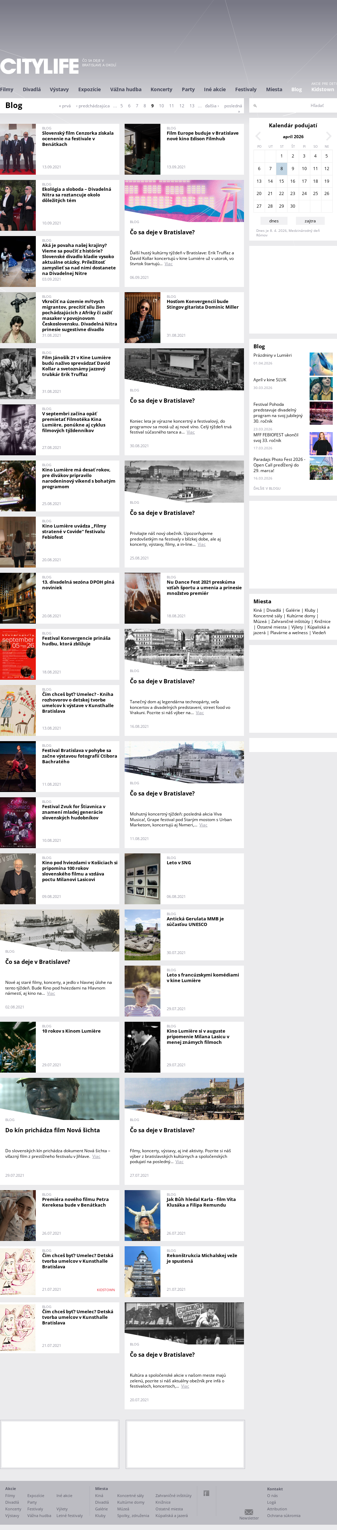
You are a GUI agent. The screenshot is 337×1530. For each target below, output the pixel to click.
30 (292, 206)
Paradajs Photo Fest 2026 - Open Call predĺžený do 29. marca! (279, 465)
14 (270, 181)
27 (259, 206)
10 (161, 106)
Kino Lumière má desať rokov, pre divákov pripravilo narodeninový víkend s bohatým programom (78, 478)
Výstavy (59, 89)
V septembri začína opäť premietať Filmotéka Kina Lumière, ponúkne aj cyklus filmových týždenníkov (73, 422)
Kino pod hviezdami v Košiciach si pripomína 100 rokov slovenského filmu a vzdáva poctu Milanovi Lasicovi (80, 871)
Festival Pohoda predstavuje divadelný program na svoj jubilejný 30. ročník (278, 412)
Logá (271, 1502)
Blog (296, 89)
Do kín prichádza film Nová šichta (52, 1130)
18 (315, 181)
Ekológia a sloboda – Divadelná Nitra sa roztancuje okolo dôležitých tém (76, 194)
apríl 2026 (293, 137)
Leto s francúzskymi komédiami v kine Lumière (203, 978)
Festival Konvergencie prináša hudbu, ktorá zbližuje (76, 641)
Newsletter (249, 1518)
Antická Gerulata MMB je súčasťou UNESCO (195, 921)
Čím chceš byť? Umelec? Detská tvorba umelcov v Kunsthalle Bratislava (77, 1261)
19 (326, 181)
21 (270, 193)
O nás (272, 1495)
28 (270, 206)
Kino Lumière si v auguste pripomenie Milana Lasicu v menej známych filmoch (198, 1036)
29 (281, 206)
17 (304, 181)
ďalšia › (212, 106)
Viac (169, 264)
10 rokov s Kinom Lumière (71, 1031)
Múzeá (260, 621)
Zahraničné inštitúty (290, 621)
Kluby (310, 610)
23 (292, 193)
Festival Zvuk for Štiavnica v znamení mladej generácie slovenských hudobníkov (73, 812)
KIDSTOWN (106, 1289)
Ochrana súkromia (283, 1515)
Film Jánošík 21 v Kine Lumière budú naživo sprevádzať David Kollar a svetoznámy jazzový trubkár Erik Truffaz (76, 365)
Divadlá (32, 89)
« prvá (65, 106)
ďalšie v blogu (266, 488)
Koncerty (161, 89)
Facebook (206, 1493)
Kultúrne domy (301, 616)
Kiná (257, 610)
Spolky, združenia (133, 1515)
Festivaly (246, 89)
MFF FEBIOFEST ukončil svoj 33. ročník (275, 437)
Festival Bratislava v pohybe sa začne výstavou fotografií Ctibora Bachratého (79, 756)
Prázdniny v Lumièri (272, 355)
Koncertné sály (267, 616)
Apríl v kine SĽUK (269, 380)
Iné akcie (215, 89)
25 (315, 193)
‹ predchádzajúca (93, 106)
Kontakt (275, 1488)
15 (281, 181)
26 (326, 193)
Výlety (297, 627)
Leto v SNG (179, 862)
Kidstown (322, 89)
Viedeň (319, 633)
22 (281, 193)
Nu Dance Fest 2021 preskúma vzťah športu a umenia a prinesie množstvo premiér (204, 587)
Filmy (6, 89)
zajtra (310, 221)
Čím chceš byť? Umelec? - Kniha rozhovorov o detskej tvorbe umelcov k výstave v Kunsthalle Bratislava (78, 702)
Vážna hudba (125, 89)
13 (192, 106)
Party (188, 89)
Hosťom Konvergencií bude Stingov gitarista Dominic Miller (203, 304)
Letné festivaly (70, 1515)
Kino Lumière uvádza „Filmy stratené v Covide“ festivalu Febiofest (74, 531)
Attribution (277, 1508)
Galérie (293, 610)
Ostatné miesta (272, 627)
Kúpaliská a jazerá (172, 1515)
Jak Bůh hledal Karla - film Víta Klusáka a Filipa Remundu (201, 1202)
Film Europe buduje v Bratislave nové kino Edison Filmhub (203, 136)
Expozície (89, 89)
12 (181, 106)
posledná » (233, 108)
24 (304, 193)
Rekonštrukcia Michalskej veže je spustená (202, 1258)
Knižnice (323, 621)
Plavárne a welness (289, 633)
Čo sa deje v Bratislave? (162, 232)
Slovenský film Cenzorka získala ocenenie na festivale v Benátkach (78, 138)
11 (171, 106)
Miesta (274, 89)
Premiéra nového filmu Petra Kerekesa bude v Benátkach (75, 1202)
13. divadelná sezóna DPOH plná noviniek (78, 585)
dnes (274, 221)
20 (259, 193)
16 (292, 181)
